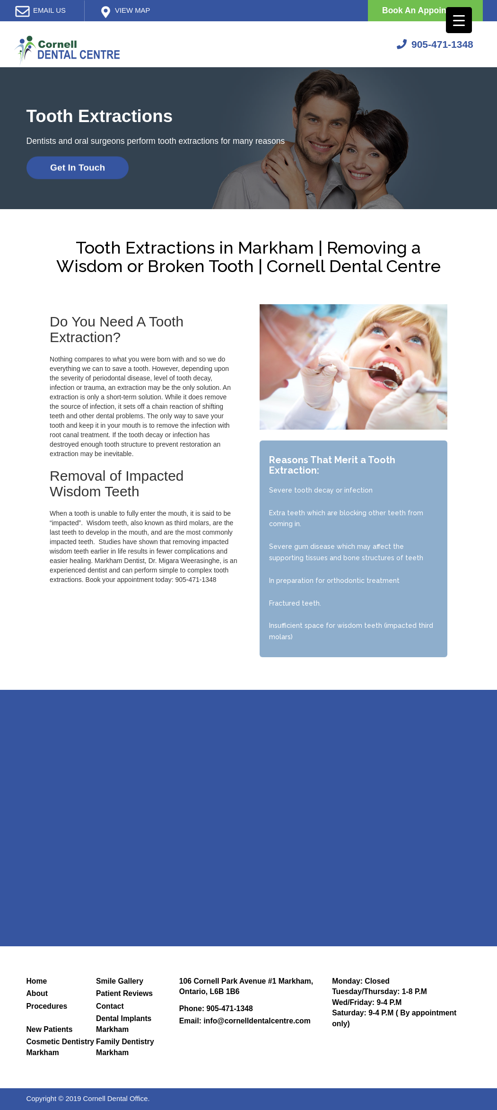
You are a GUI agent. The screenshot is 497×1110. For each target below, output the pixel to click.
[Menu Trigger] (459, 20)
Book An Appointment (425, 10)
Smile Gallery (119, 981)
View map (132, 10)
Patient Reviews (124, 993)
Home (36, 981)
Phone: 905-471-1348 (216, 1008)
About (37, 993)
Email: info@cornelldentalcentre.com (245, 1021)
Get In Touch (77, 168)
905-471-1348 (435, 44)
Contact (110, 1006)
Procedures (47, 1006)
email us (49, 10)
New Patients (49, 1029)
